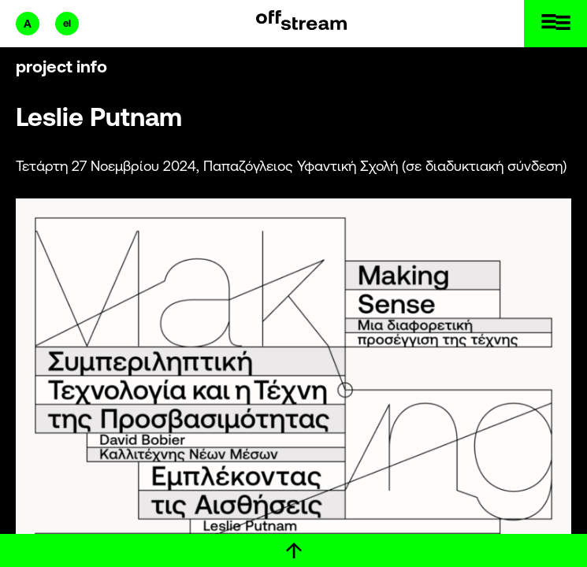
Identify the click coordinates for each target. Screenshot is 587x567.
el (67, 23)
